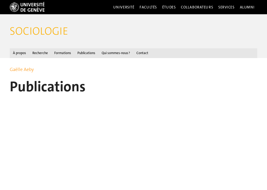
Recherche (40, 53)
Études (169, 7)
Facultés (148, 7)
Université (124, 7)
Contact (142, 53)
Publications (86, 53)
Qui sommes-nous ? (116, 53)
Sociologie (39, 31)
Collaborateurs (197, 7)
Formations (62, 53)
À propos (19, 53)
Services (226, 7)
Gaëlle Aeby (22, 69)
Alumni (247, 7)
